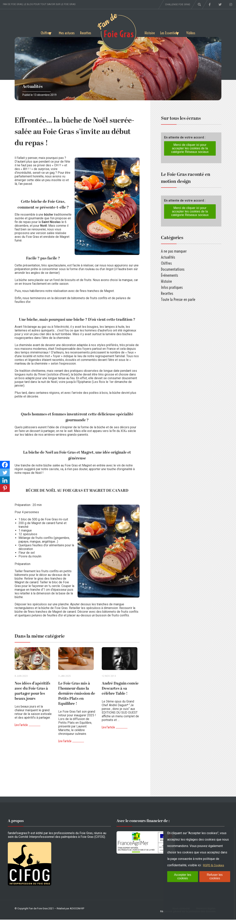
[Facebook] (5, 465)
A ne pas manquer (174, 251)
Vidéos (197, 32)
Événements (169, 275)
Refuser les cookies (215, 876)
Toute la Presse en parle (178, 299)
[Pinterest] (5, 488)
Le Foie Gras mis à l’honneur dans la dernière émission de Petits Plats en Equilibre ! (76, 695)
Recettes (85, 32)
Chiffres (39, 32)
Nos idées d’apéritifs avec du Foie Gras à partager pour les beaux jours (32, 692)
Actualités (32, 86)
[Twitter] (5, 472)
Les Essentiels (170, 32)
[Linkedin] (5, 480)
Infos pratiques (172, 287)
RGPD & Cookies (214, 865)
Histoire (150, 32)
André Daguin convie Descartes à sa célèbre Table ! (120, 690)
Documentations (172, 269)
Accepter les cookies (182, 876)
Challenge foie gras (177, 4)
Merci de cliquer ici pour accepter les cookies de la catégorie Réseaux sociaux (190, 148)
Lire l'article (21, 726)
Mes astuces (65, 32)
